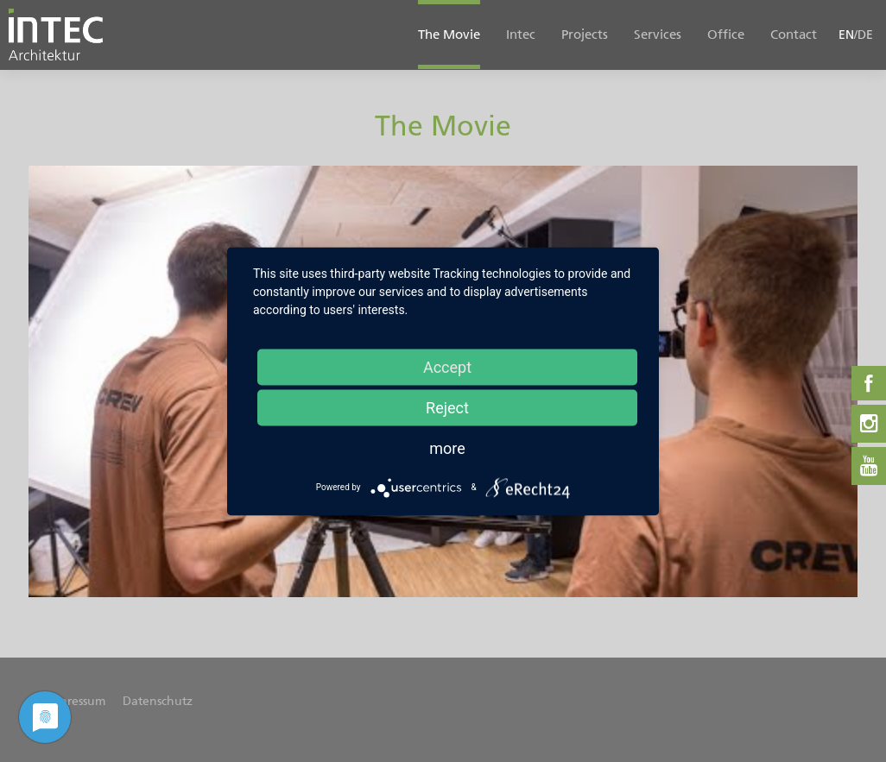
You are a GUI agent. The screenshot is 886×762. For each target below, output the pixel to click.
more (447, 447)
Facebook (868, 383)
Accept (447, 366)
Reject (447, 407)
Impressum (75, 701)
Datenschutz (158, 701)
